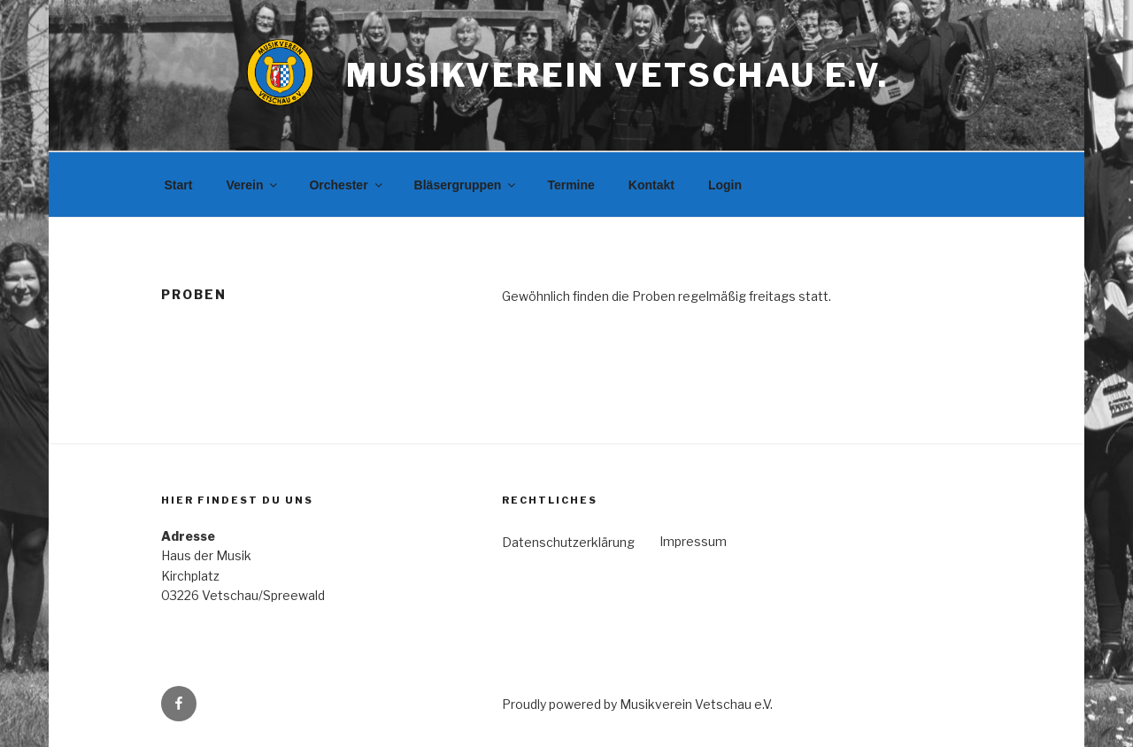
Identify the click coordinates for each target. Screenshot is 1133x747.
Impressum (693, 541)
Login (725, 185)
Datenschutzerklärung (568, 542)
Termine (570, 185)
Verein (253, 185)
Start (179, 185)
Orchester (346, 185)
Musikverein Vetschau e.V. (617, 75)
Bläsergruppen (466, 185)
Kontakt (651, 185)
